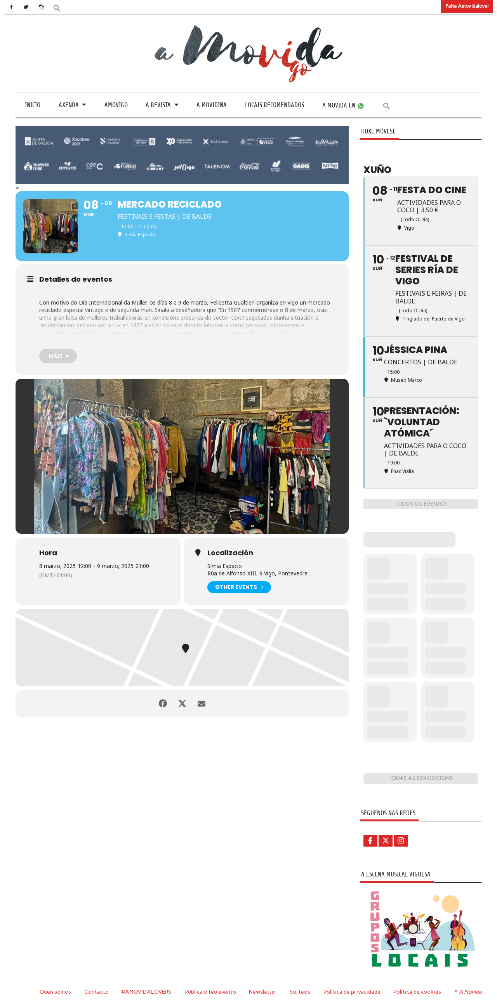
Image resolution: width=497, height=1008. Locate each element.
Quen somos (55, 992)
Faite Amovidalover (467, 6)
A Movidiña (211, 105)
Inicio (32, 105)
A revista (158, 105)
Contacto (96, 992)
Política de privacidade (352, 992)
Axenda (69, 105)
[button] (57, 7)
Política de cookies (417, 992)
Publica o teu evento (210, 992)
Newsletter (263, 992)
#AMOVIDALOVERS (146, 992)
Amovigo (116, 105)
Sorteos (300, 992)
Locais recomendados (274, 105)
